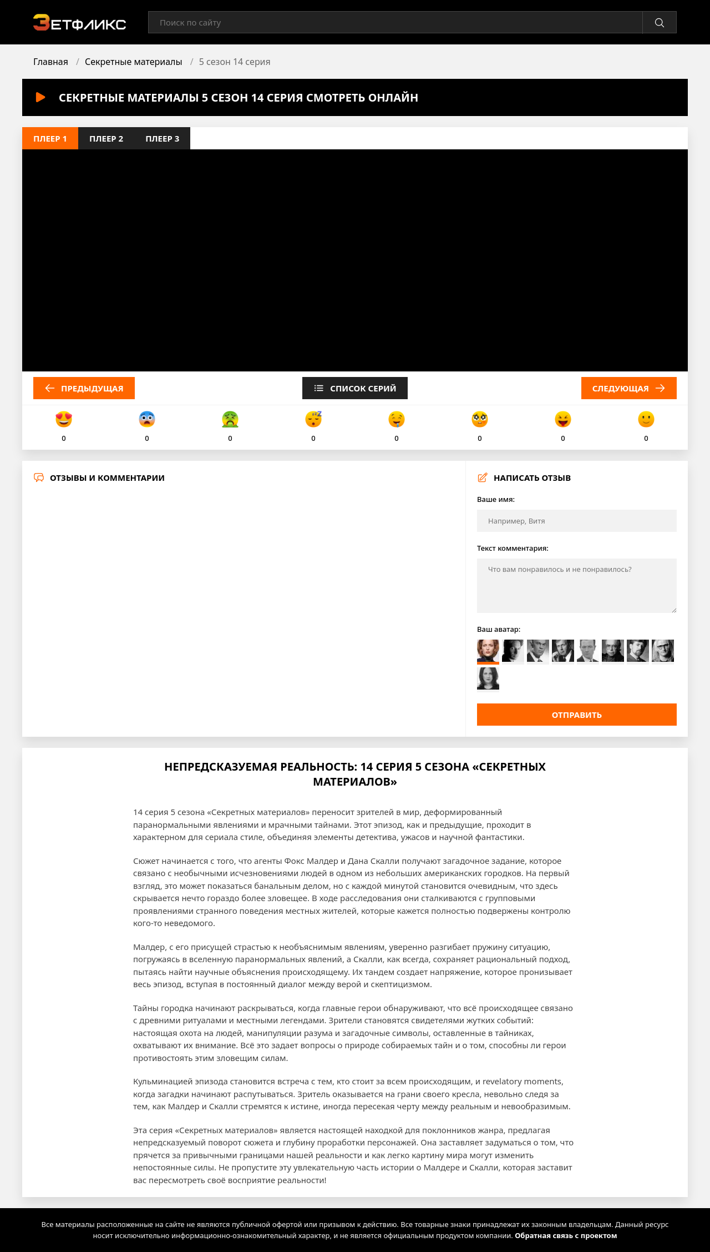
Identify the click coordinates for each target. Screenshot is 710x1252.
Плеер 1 (50, 138)
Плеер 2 (106, 138)
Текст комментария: (513, 548)
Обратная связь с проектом (566, 1235)
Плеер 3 (162, 138)
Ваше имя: (496, 499)
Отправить (577, 714)
